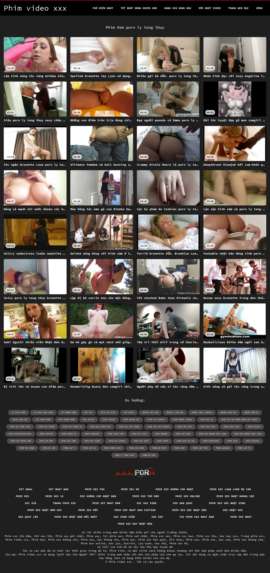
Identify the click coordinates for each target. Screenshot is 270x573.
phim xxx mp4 (46, 441)
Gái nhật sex (233, 510)
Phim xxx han (183, 536)
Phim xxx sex (160, 536)
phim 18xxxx (109, 419)
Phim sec (128, 539)
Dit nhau (25, 489)
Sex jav (114, 543)
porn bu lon (49, 448)
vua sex (157, 516)
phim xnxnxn (161, 434)
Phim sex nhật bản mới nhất (76, 516)
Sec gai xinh (146, 503)
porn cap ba (89, 448)
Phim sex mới (88, 510)
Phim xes (22, 496)
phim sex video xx (72, 426)
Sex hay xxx (229, 536)
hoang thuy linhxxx (202, 412)
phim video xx (69, 434)
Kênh (259, 8)
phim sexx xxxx (231, 426)
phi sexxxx (88, 419)
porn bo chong (27, 448)
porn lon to (244, 448)
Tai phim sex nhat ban (196, 516)
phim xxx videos (117, 441)
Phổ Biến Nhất (103, 8)
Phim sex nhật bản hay (44, 510)
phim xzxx (232, 441)
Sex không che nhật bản (98, 496)
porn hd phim (159, 448)
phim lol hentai (156, 419)
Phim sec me (130, 489)
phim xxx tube (68, 441)
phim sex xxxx (185, 426)
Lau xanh (145, 543)
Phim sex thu (95, 489)
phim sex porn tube (20, 426)
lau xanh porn (43, 419)
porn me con (149, 455)
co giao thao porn (43, 412)
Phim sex (93, 536)
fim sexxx (129, 412)
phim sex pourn (46, 426)
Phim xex (208, 539)
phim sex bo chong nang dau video (239, 419)
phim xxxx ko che (186, 441)
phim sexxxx (254, 426)
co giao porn (18, 412)
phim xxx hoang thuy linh (212, 434)
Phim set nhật (136, 536)
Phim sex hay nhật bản (135, 523)
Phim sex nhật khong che (235, 496)
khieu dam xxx (20, 419)
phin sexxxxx (252, 441)
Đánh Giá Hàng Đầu (177, 8)
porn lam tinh (200, 448)
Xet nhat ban (58, 489)
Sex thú (160, 543)
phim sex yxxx (208, 426)
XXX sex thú (43, 536)
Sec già (30, 503)
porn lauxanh (223, 448)
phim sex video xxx (100, 426)
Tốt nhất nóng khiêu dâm (139, 8)
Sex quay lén (28, 516)
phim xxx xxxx (141, 441)
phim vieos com (116, 434)
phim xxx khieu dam (21, 441)
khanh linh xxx (228, 412)
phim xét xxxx (139, 434)
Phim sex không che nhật (174, 489)
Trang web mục (238, 8)
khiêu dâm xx (251, 412)
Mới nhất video (210, 8)
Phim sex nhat (241, 516)
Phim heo (38, 539)
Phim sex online (187, 496)
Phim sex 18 (54, 496)
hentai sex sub (150, 412)
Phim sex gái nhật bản (189, 510)
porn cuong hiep (112, 448)
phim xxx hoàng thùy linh (247, 434)
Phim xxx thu (206, 536)
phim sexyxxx (46, 434)
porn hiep (179, 448)
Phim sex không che (63, 539)
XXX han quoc (183, 503)
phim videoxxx (92, 434)
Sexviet (129, 543)
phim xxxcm (162, 441)
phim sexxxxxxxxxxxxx (20, 434)
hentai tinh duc (174, 412)
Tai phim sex (113, 536)
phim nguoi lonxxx (182, 419)
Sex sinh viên (124, 516)
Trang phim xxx (64, 503)
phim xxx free (183, 434)
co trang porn (68, 412)
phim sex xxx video (129, 426)
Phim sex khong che (248, 539)
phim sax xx (207, 419)
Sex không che (108, 539)
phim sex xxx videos (158, 426)
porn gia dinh (136, 448)
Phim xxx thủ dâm (146, 496)
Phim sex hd (179, 543)
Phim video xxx (16, 539)
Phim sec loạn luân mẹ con (230, 489)
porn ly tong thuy (124, 455)
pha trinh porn (67, 419)
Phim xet (192, 539)
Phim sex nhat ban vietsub (135, 510)
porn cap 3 (69, 448)
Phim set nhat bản (106, 503)
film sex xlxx (108, 412)
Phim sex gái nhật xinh (227, 503)
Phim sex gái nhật (69, 536)
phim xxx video (92, 441)
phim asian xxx (131, 419)
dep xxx (88, 412)
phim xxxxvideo (211, 441)
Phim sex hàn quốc (152, 539)
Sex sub (224, 539)
